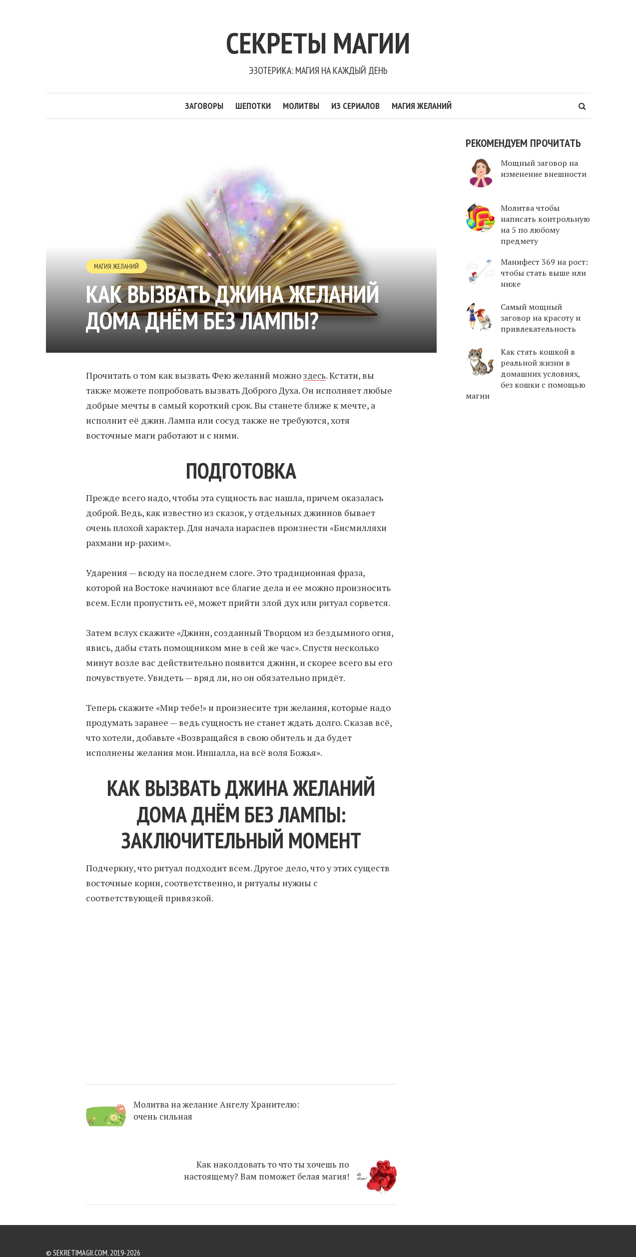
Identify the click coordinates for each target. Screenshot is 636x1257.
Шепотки (253, 105)
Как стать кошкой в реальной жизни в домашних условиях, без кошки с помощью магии (526, 373)
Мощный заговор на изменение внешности (544, 168)
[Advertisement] (241, 990)
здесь (315, 375)
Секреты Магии (318, 38)
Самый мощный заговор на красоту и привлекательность (541, 317)
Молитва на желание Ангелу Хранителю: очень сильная (180, 1121)
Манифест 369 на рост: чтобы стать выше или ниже (544, 272)
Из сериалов (355, 105)
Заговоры (204, 105)
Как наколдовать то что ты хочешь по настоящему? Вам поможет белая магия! (330, 1133)
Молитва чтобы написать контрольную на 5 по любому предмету (545, 224)
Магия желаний (422, 105)
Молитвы (301, 105)
